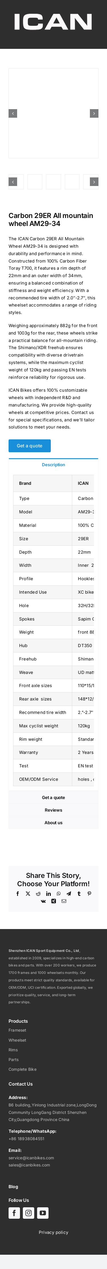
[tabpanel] (53, 631)
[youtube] (43, 1213)
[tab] (53, 464)
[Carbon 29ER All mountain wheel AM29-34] (53, 113)
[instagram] (28, 1213)
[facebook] (14, 1213)
